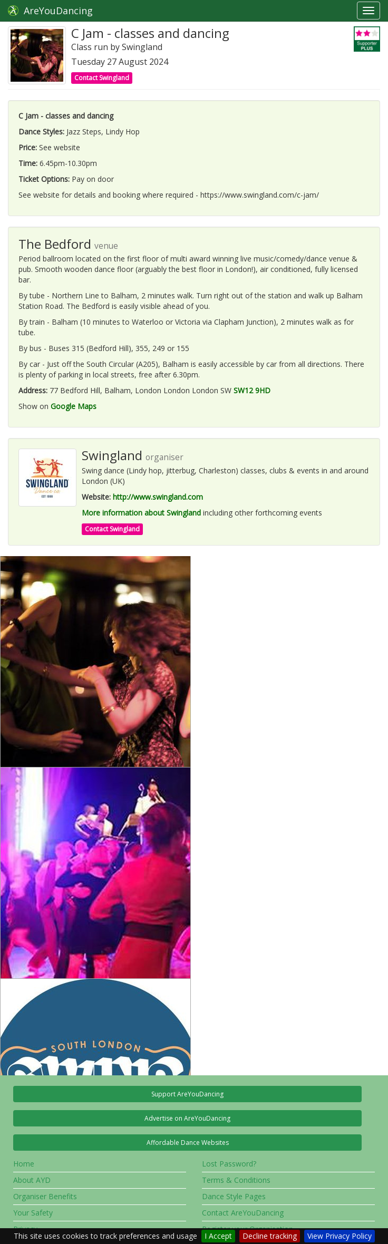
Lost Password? (229, 1164)
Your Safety (33, 1213)
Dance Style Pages (234, 1196)
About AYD (32, 1180)
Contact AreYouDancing (243, 1213)
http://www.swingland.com (158, 497)
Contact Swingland (101, 77)
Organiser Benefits (45, 1196)
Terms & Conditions (236, 1180)
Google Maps (73, 406)
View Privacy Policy (339, 1236)
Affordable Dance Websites (188, 1142)
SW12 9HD (252, 390)
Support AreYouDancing (187, 1094)
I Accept (218, 1236)
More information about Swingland (141, 513)
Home (23, 1164)
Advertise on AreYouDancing (187, 1118)
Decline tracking (269, 1236)
